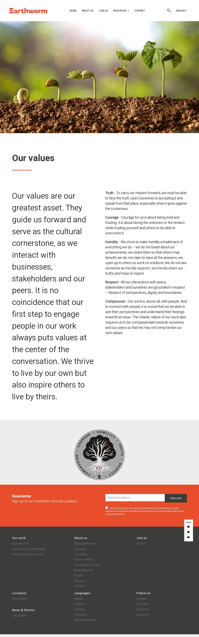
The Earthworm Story (87, 565)
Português (80, 615)
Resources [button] (120, 10)
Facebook (142, 609)
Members (80, 581)
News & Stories (23, 610)
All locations (19, 599)
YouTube (142, 604)
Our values (80, 554)
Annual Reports (83, 570)
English (180, 10)
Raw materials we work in (27, 554)
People (78, 575)
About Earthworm (85, 544)
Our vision (80, 549)
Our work (19, 538)
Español (79, 609)
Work (73, 10)
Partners (79, 586)
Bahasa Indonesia (85, 620)
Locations (19, 593)
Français (79, 604)
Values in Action (84, 560)
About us (80, 538)
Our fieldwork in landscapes (29, 549)
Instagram (142, 615)
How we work (20, 544)
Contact (139, 10)
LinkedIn (141, 599)
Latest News (19, 616)
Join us (141, 538)
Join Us (103, 10)
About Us (87, 10)
